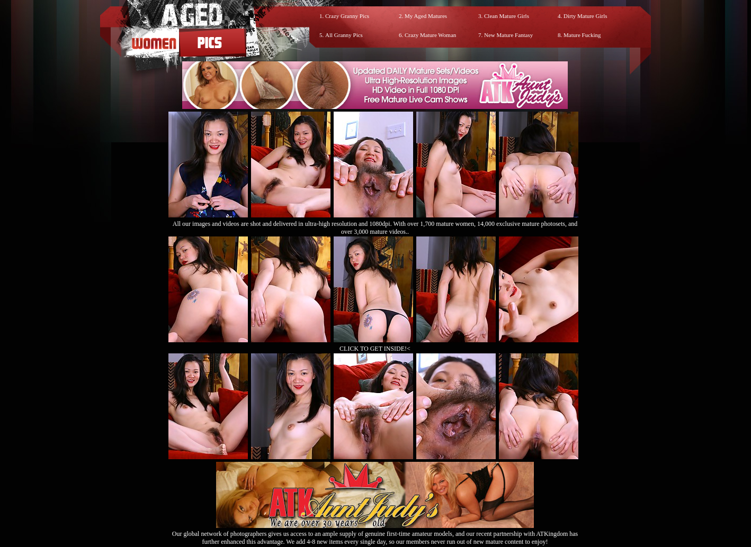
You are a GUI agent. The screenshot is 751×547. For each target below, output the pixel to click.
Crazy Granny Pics (347, 16)
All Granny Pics (344, 35)
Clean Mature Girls (506, 16)
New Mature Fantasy (508, 35)
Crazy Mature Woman (430, 35)
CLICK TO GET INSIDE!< (374, 348)
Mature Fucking (582, 35)
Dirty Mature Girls (585, 16)
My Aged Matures (426, 16)
